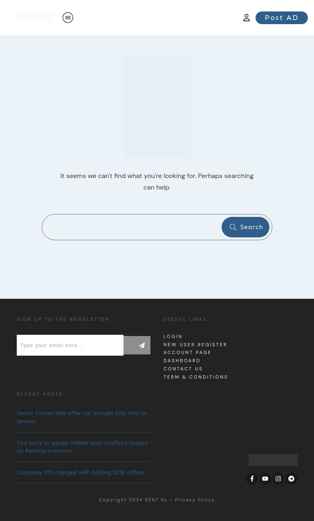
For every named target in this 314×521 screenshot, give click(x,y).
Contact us (183, 369)
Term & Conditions (196, 377)
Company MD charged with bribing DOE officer (80, 472)
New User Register (195, 344)
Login (173, 336)
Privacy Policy (195, 500)
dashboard (182, 360)
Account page (188, 352)
